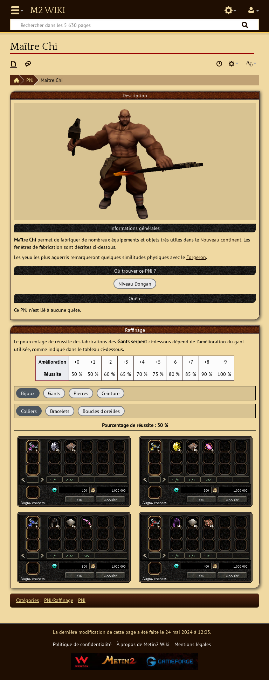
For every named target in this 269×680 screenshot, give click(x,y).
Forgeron (196, 257)
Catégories (27, 600)
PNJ (30, 80)
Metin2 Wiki (47, 10)
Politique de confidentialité (82, 644)
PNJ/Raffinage (58, 600)
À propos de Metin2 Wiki (143, 644)
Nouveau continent (220, 239)
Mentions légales (192, 644)
